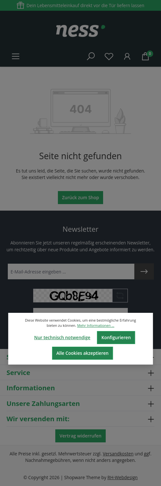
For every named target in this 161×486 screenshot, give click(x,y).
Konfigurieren (116, 337)
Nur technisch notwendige (62, 337)
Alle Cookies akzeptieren (82, 353)
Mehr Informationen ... (95, 325)
